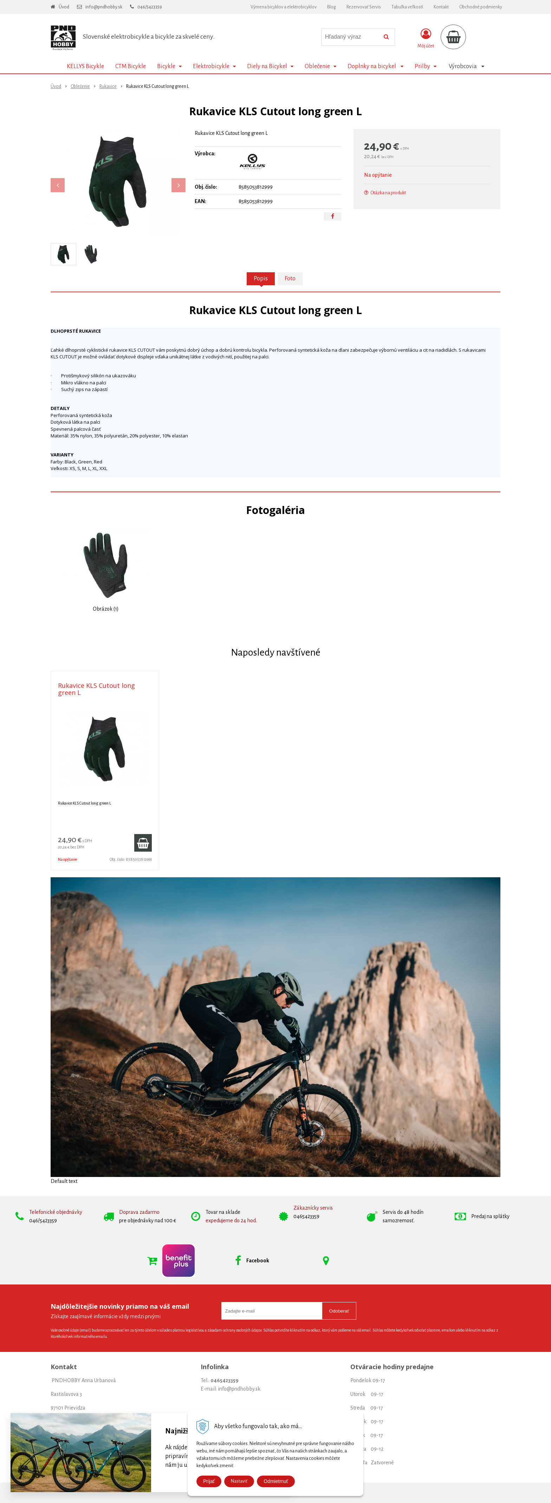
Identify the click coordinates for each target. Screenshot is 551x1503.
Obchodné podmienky (480, 7)
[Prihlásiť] (425, 38)
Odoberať (339, 1311)
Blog (331, 7)
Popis (261, 278)
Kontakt (441, 7)
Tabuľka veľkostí (407, 7)
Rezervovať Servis (363, 7)
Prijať (209, 1481)
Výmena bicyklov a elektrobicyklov (284, 7)
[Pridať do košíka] (143, 843)
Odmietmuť (276, 1481)
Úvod (64, 7)
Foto (290, 278)
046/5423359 (149, 7)
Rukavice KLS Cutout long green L (96, 689)
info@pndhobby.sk (103, 7)
